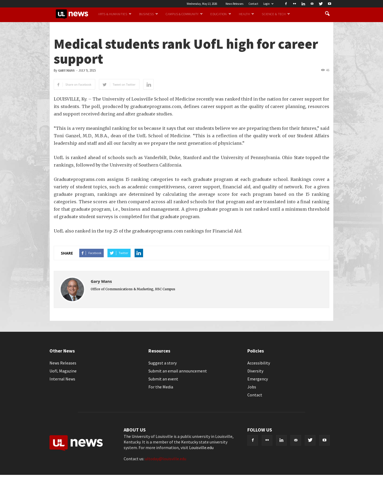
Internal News (62, 378)
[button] (327, 13)
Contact (253, 4)
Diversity (255, 371)
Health (246, 14)
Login (268, 4)
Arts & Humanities (114, 14)
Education (220, 14)
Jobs (251, 386)
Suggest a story (162, 363)
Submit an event (163, 378)
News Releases (234, 4)
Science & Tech (276, 14)
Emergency (257, 378)
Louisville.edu (201, 447)
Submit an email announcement (177, 371)
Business (148, 14)
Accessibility (258, 363)
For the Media (160, 386)
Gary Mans (66, 70)
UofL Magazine (63, 371)
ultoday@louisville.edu (165, 458)
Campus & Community (184, 14)
